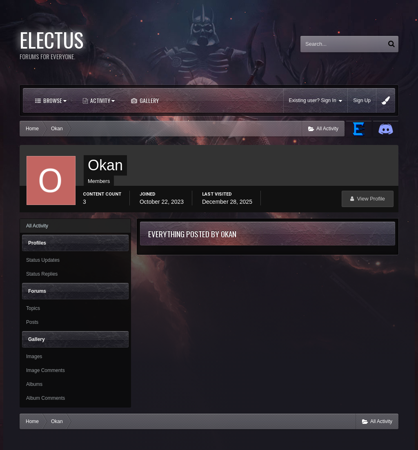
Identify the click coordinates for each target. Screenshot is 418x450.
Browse (54, 100)
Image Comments (45, 370)
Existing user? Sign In (315, 101)
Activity (102, 100)
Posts (32, 322)
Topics (33, 308)
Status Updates (43, 260)
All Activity (37, 226)
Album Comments (45, 398)
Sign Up (362, 100)
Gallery (148, 100)
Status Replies (42, 274)
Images (34, 356)
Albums (34, 384)
